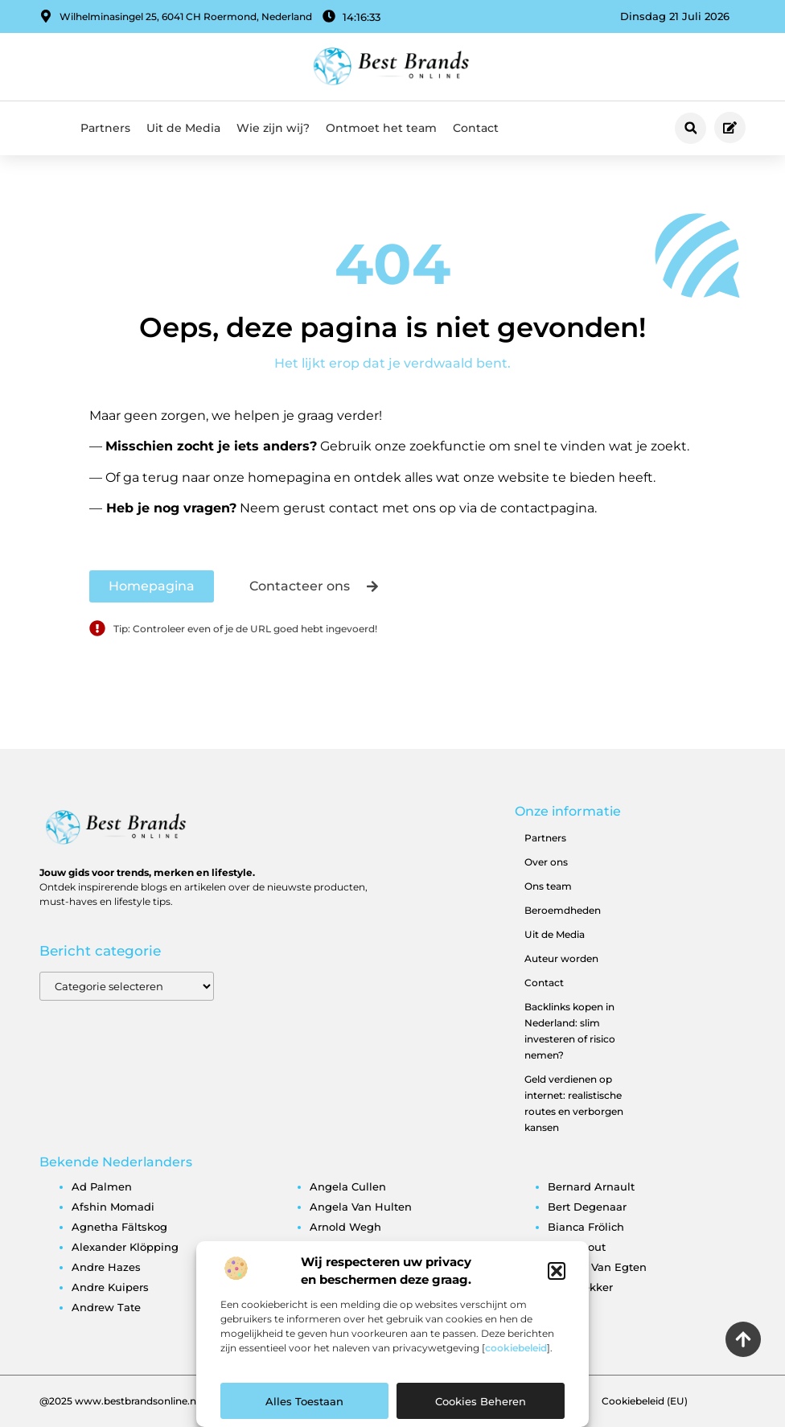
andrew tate (106, 1307)
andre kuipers (110, 1287)
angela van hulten (361, 1206)
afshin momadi (113, 1206)
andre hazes (106, 1266)
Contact (476, 128)
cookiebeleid (516, 1348)
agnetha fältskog (119, 1226)
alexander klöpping (125, 1246)
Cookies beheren (480, 1401)
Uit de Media (183, 128)
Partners (105, 128)
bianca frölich (586, 1226)
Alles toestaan (304, 1401)
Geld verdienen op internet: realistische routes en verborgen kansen (573, 1103)
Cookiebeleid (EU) (645, 1401)
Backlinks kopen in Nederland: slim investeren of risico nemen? (569, 1031)
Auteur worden (561, 958)
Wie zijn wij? (273, 128)
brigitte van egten (597, 1266)
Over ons (546, 862)
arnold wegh (345, 1226)
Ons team (548, 886)
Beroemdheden (562, 910)
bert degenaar (587, 1206)
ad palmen (102, 1186)
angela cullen (348, 1186)
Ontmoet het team (381, 128)
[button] (557, 1271)
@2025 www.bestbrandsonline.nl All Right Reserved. (165, 1401)
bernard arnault (591, 1186)
